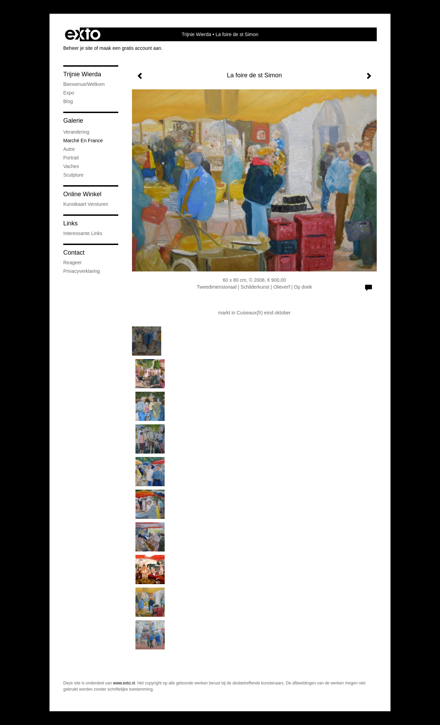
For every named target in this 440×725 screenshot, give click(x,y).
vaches (71, 166)
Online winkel (82, 194)
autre (69, 149)
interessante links (82, 233)
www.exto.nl (124, 683)
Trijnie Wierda (196, 34)
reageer (72, 262)
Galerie (73, 120)
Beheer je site (78, 48)
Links (70, 223)
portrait (71, 157)
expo (68, 93)
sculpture (73, 175)
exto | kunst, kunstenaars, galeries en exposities (82, 34)
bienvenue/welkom (83, 84)
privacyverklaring (81, 271)
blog (68, 101)
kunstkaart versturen (85, 204)
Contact (74, 252)
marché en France (83, 140)
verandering (76, 132)
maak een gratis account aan (130, 48)
